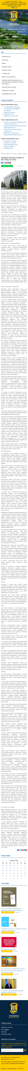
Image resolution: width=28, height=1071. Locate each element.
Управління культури (9, 112)
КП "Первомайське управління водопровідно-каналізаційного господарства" (12, 108)
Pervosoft (20, 1068)
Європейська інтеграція (8, 90)
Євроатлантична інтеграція (9, 87)
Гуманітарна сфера (21, 32)
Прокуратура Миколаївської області (13, 135)
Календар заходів (6, 67)
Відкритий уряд (6, 32)
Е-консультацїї (6, 73)
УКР (14, 8)
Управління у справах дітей (11, 116)
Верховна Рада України (10, 143)
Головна (4, 29)
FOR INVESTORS (22, 42)
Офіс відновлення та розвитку (10, 42)
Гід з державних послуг (16, 37)
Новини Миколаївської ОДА (9, 94)
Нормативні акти (6, 56)
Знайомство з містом (12, 29)
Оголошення (5, 60)
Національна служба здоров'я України (10, 34)
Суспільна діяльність (7, 912)
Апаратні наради (22, 153)
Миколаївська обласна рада (11, 133)
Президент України (9, 146)
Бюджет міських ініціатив (9, 77)
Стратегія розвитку (21, 39)
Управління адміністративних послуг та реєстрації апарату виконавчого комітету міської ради (13, 82)
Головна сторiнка (5, 153)
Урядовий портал (8, 148)
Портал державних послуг (11, 144)
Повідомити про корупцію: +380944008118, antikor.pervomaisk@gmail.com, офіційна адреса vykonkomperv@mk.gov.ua (14, 4)
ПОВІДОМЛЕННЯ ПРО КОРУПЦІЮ (9, 39)
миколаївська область (14, 24)
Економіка (13, 32)
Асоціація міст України (10, 141)
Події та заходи (6, 951)
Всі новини (14, 153)
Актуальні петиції (6, 70)
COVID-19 (8, 37)
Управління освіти (8, 114)
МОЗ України (23, 34)
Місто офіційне (22, 29)
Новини (4, 63)
